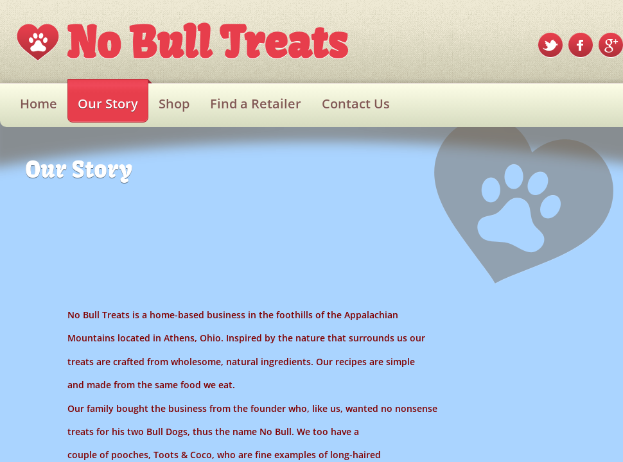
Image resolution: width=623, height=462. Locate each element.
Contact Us (356, 103)
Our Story (108, 103)
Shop (174, 103)
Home (38, 103)
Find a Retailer (255, 103)
